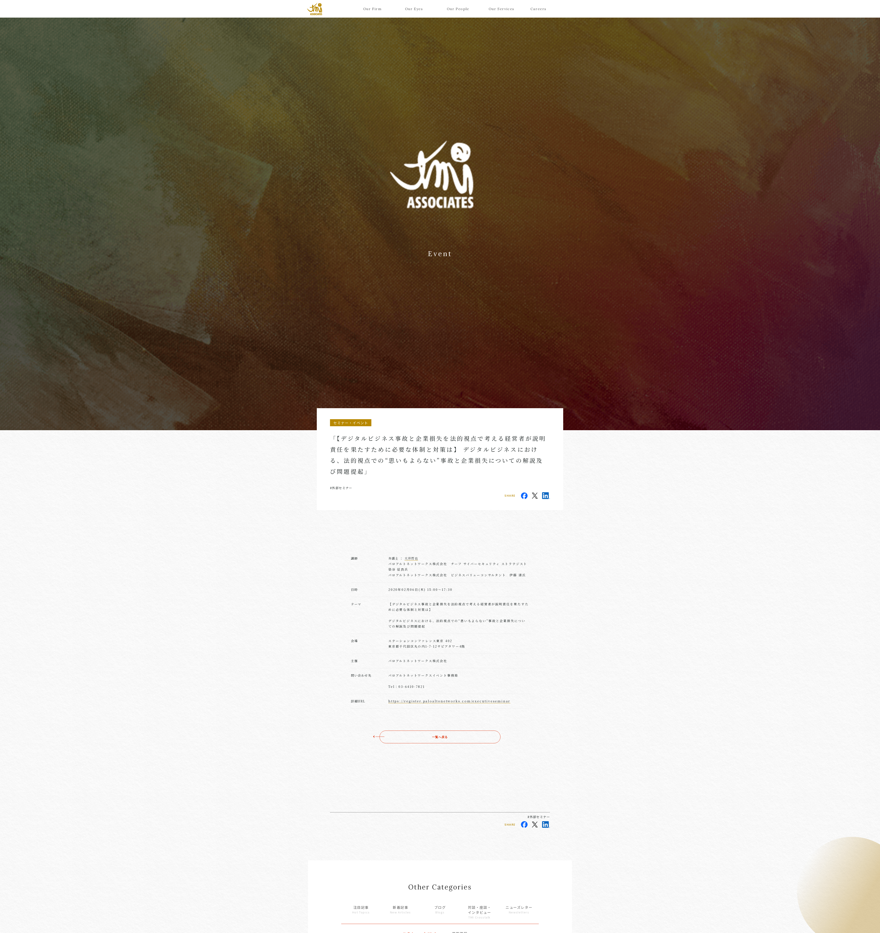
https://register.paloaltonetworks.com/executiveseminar (449, 701)
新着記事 (400, 909)
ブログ (440, 909)
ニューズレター (519, 909)
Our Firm (372, 9)
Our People (458, 9)
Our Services (500, 9)
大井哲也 (411, 558)
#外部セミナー (341, 488)
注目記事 (361, 909)
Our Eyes (414, 9)
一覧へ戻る (440, 737)
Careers (538, 9)
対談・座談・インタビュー (479, 912)
